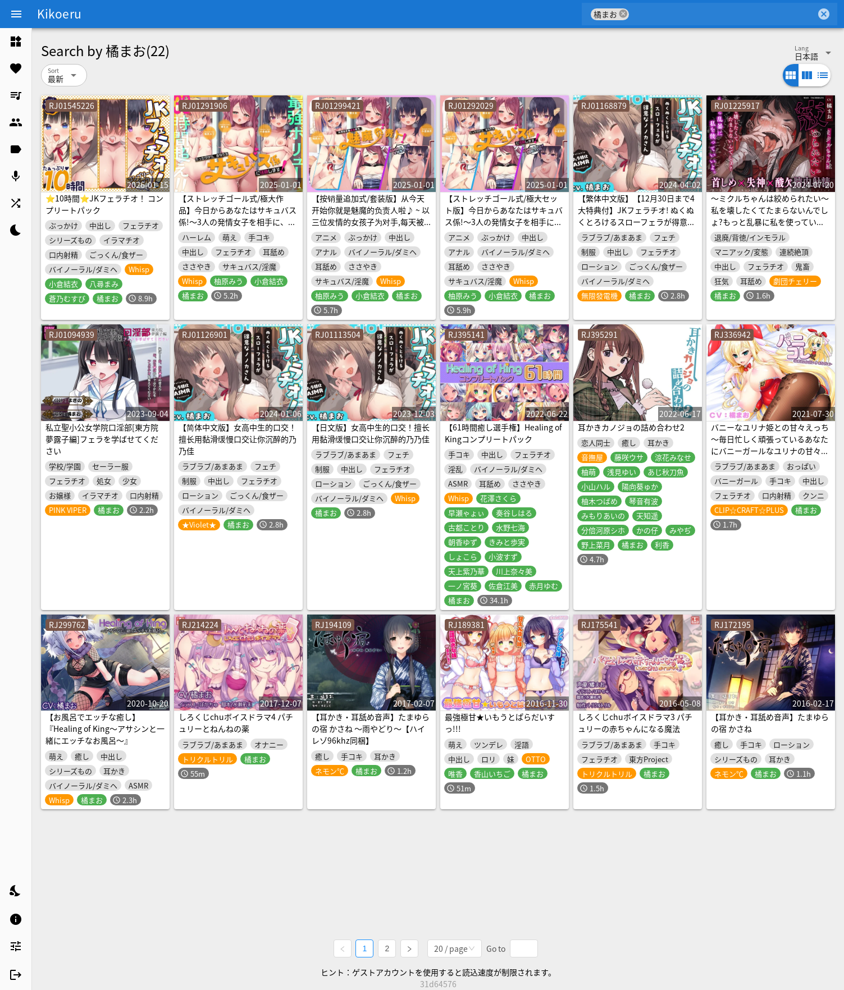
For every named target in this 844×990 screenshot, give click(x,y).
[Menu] (16, 14)
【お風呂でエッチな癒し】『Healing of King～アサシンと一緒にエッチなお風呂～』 (105, 728)
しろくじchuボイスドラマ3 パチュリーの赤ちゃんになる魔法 (635, 722)
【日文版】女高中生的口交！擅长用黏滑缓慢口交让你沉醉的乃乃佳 (371, 432)
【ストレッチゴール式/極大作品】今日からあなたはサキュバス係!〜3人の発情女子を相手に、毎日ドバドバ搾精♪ (237, 215)
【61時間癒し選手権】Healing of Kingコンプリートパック (503, 432)
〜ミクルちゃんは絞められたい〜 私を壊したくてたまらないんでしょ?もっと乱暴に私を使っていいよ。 (770, 215)
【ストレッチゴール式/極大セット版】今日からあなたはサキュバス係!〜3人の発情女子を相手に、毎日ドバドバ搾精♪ (504, 215)
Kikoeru (59, 13)
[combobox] (722, 14)
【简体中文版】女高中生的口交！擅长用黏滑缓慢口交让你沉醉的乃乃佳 (237, 438)
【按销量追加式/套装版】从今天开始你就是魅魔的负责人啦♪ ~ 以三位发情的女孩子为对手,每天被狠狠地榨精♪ (371, 215)
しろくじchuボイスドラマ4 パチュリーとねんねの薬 (236, 722)
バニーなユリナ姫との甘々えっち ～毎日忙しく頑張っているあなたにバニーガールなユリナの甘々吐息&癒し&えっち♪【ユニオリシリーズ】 (770, 450)
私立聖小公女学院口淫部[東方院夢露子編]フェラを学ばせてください (101, 438)
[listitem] (15, 41)
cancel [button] (623, 14)
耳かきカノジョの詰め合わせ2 (631, 427)
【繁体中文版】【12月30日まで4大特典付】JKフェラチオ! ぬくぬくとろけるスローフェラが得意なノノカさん (636, 215)
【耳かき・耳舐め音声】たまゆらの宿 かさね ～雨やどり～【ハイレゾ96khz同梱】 (371, 728)
